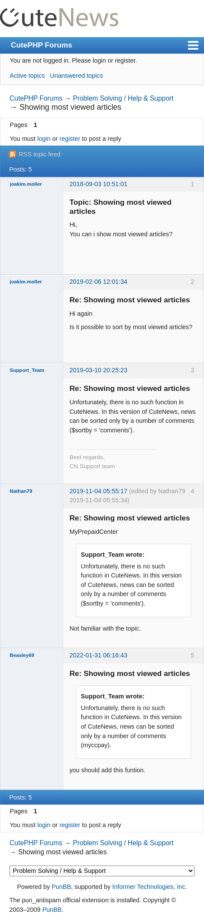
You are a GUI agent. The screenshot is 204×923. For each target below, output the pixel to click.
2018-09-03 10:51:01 (98, 184)
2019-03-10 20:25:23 (98, 370)
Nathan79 (21, 491)
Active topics (27, 75)
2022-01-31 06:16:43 (98, 655)
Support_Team (27, 370)
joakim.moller (26, 184)
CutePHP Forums (41, 45)
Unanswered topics (76, 75)
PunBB (61, 886)
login (43, 138)
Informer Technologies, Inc (148, 886)
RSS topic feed (39, 154)
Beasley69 (22, 655)
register (69, 138)
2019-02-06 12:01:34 (98, 281)
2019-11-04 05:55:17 (98, 491)
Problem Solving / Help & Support (123, 98)
